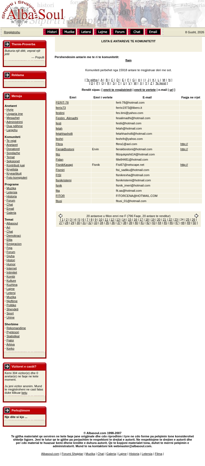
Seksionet (13, 161)
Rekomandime (16, 328)
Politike (11, 305)
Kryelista (12, 169)
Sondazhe (13, 153)
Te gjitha (92, 80)
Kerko (10, 348)
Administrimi (14, 122)
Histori (11, 260)
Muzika (11, 188)
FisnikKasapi (64, 164)
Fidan (59, 159)
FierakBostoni (65, 149)
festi (58, 123)
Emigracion (14, 243)
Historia (12, 196)
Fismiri (60, 170)
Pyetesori (13, 332)
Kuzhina (12, 284)
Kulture (11, 280)
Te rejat (11, 140)
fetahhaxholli (64, 133)
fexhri (59, 138)
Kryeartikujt (14, 173)
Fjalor (10, 340)
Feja (9, 247)
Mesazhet (13, 117)
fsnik (59, 185)
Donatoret (13, 149)
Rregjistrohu (12, 32)
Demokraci (14, 235)
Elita (9, 239)
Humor (11, 264)
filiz (58, 154)
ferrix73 (61, 107)
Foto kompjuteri (17, 177)
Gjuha (10, 256)
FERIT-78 (62, 102)
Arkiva (10, 344)
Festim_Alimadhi (67, 118)
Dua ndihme (15, 126)
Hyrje (10, 109)
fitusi (59, 201)
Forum (11, 200)
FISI (58, 175)
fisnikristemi (63, 180)
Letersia (12, 192)
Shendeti (12, 309)
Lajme (11, 288)
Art (8, 227)
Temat (11, 157)
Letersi (11, 292)
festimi (60, 113)
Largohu (12, 130)
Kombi (11, 276)
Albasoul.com (50, 453)
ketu (24, 392)
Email (10, 208)
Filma (158, 453)
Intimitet (12, 272)
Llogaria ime (15, 113)
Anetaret (12, 144)
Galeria (11, 212)
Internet (12, 268)
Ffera (59, 144)
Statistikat (13, 336)
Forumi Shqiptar (72, 453)
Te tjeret (161, 83)
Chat (10, 204)
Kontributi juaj (16, 165)
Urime (10, 317)
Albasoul (12, 223)
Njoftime (12, 301)
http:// (184, 144)
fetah (59, 128)
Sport (10, 313)
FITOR (60, 195)
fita (58, 190)
